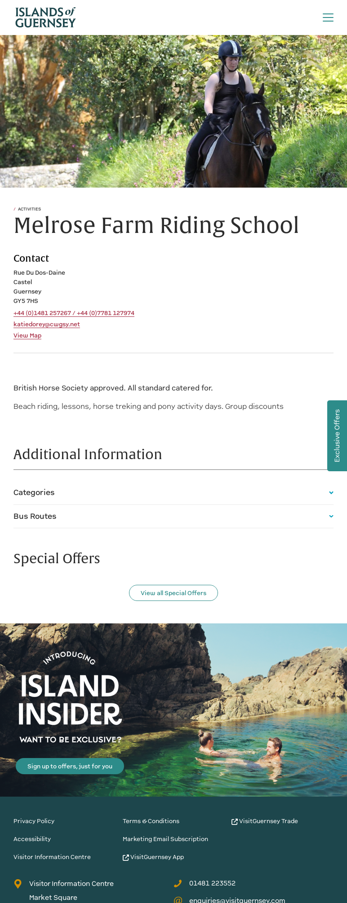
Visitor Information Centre (52, 857)
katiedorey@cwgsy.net (46, 324)
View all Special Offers (173, 593)
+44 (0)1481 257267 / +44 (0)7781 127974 (73, 313)
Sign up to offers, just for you (69, 766)
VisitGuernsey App (153, 857)
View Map (27, 336)
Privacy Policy (33, 821)
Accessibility (32, 839)
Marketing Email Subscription (165, 839)
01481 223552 (205, 883)
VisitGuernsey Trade (264, 821)
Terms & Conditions (151, 821)
